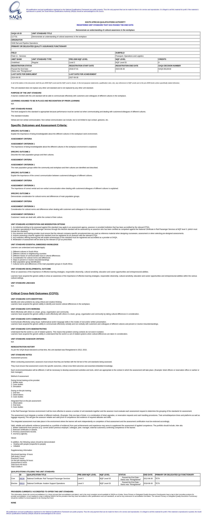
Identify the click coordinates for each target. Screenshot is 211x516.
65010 (22, 483)
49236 (22, 479)
